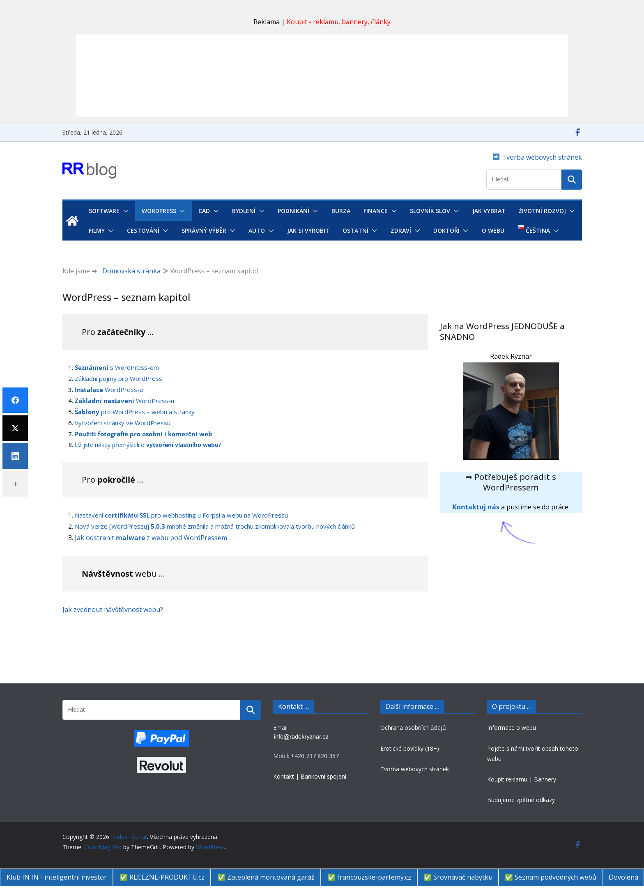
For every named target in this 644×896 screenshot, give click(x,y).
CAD (204, 211)
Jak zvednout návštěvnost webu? (112, 609)
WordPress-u (109, 389)
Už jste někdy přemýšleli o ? (148, 445)
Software (104, 211)
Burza (340, 211)
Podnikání (293, 211)
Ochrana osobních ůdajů (413, 727)
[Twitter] (15, 428)
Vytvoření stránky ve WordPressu (122, 423)
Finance (375, 211)
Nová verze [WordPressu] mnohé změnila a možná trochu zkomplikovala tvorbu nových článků (215, 526)
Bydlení (243, 211)
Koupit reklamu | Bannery (521, 779)
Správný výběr (204, 230)
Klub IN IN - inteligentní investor (57, 877)
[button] (124, 211)
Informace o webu (511, 727)
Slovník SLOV (430, 211)
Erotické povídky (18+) (409, 748)
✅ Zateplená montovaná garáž (266, 877)
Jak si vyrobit (308, 230)
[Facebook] (15, 400)
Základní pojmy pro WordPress (118, 378)
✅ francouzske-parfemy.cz (369, 877)
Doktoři (446, 230)
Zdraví (401, 230)
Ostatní (355, 230)
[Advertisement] (322, 75)
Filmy (97, 230)
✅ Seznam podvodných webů (550, 877)
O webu (493, 230)
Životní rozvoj (542, 211)
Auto (256, 230)
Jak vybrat (489, 211)
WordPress (159, 211)
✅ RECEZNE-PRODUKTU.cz (162, 877)
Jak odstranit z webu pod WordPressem (151, 537)
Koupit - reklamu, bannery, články (339, 21)
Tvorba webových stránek (541, 157)
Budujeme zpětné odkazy (521, 800)
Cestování (143, 230)
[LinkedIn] (15, 456)
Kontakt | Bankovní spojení (309, 776)
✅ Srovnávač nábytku (457, 877)
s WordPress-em (117, 367)
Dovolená (623, 877)
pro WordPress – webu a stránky (135, 412)
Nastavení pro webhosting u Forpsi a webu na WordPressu (181, 515)
